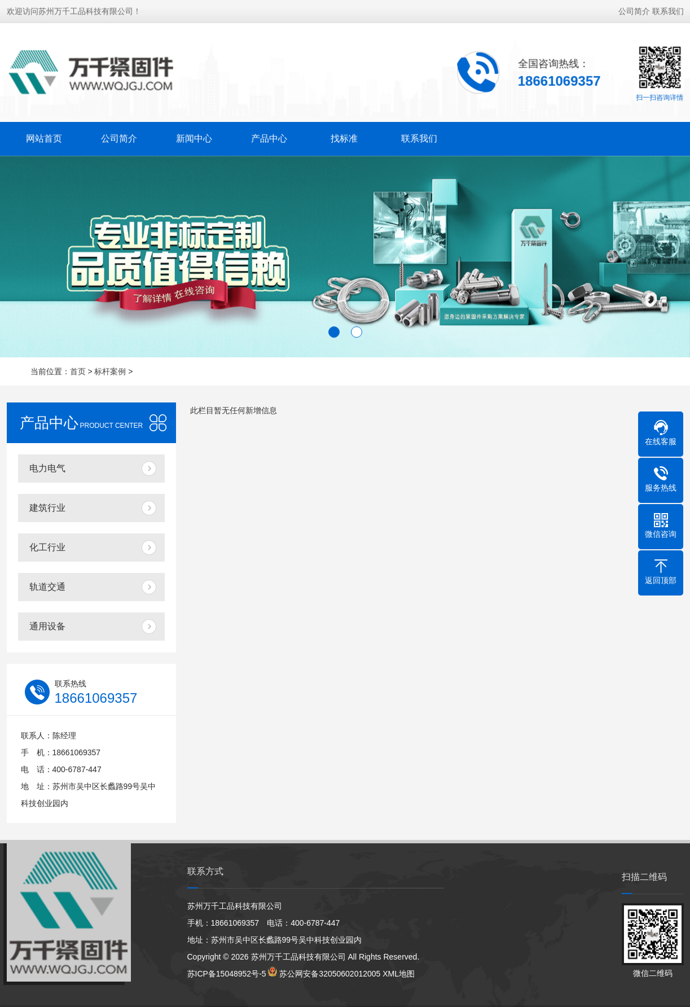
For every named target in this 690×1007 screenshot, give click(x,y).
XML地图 (399, 973)
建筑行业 (47, 508)
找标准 (344, 137)
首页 (78, 371)
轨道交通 (47, 587)
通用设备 (47, 626)
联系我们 (668, 10)
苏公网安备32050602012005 (329, 973)
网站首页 (44, 137)
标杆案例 (110, 371)
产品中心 (269, 137)
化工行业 (47, 547)
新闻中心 (194, 137)
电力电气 (47, 468)
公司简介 (634, 10)
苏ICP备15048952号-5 (226, 973)
